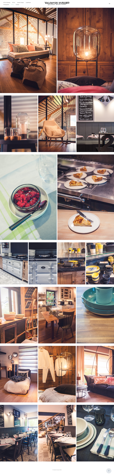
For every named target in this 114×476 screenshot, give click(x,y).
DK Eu (13, 2)
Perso (12, 4)
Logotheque (28, 2)
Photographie (6, 4)
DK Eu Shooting (6, 2)
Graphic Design (20, 2)
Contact (17, 4)
